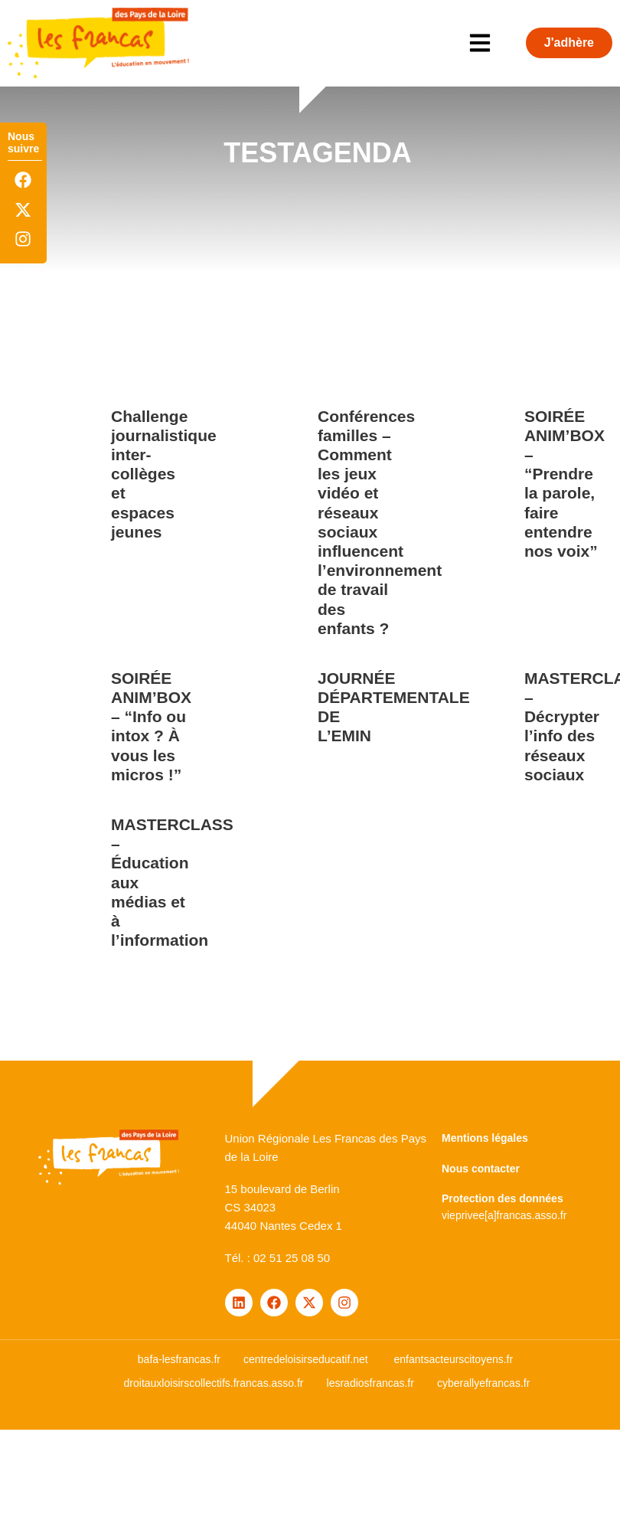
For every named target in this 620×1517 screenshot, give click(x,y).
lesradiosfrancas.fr (370, 1383)
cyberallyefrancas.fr (483, 1383)
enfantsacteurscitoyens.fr (454, 1359)
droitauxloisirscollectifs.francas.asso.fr (214, 1383)
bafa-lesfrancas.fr (179, 1359)
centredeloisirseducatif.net (305, 1359)
